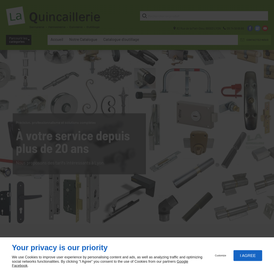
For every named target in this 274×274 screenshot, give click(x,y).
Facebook (20, 266)
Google (182, 261)
